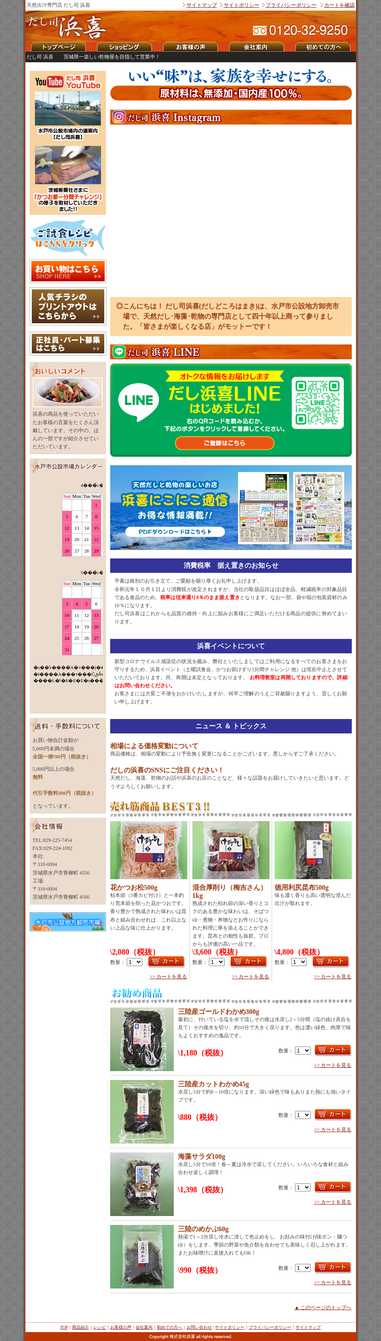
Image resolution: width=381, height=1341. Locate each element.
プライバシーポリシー (291, 5)
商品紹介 (80, 1327)
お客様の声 (120, 1327)
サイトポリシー (241, 5)
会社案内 (144, 1327)
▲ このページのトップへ (323, 1307)
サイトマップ (201, 5)
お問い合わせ (199, 1327)
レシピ (99, 1327)
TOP (64, 1327)
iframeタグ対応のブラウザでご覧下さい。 (68, 593)
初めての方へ (169, 1327)
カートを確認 (339, 5)
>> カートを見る (168, 977)
